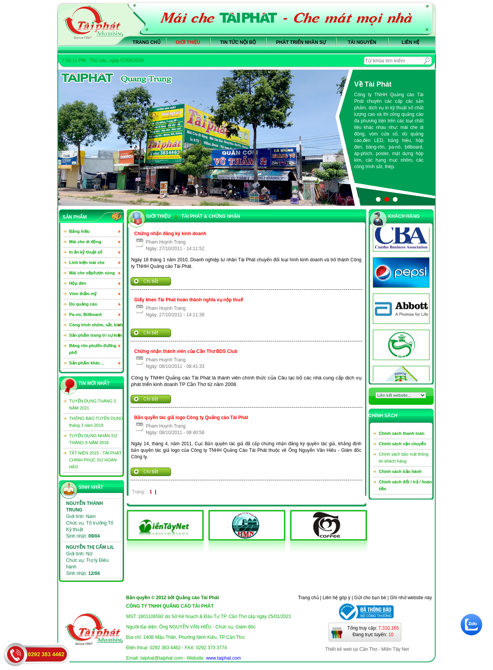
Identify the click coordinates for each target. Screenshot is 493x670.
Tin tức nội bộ (238, 42)
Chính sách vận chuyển (402, 443)
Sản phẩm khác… (86, 363)
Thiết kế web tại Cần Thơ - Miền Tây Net (367, 649)
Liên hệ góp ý (336, 597)
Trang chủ (146, 42)
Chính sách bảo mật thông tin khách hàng (404, 457)
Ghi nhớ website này (411, 597)
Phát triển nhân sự (301, 42)
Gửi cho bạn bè (370, 597)
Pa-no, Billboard (85, 314)
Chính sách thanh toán (402, 433)
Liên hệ (410, 42)
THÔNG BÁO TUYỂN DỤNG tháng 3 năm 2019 (96, 422)
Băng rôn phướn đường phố (93, 349)
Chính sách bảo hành (400, 471)
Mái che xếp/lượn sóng (92, 273)
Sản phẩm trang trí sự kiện (95, 335)
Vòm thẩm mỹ (83, 293)
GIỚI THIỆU (158, 216)
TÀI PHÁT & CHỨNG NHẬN (207, 216)
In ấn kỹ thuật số (86, 252)
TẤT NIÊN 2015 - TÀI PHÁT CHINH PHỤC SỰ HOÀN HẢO (95, 460)
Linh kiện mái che (87, 262)
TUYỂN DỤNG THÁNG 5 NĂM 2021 (92, 404)
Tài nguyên (362, 42)
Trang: (138, 492)
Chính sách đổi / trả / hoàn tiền (405, 485)
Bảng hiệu (79, 231)
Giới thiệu (188, 42)
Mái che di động (85, 241)
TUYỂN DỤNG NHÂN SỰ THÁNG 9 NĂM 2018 (93, 439)
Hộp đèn (77, 283)
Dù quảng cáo (83, 304)
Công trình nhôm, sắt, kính (96, 324)
